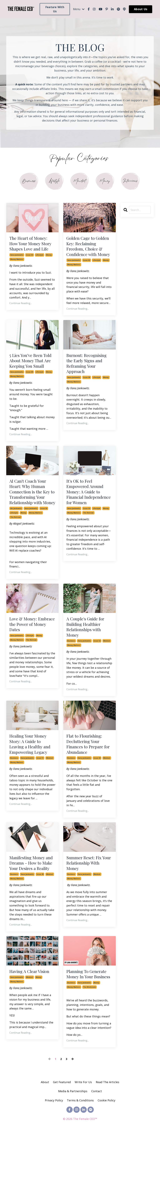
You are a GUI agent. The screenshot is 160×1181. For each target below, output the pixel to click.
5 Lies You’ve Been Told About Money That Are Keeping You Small (31, 374)
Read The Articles (107, 1130)
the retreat (15, 544)
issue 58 (86, 390)
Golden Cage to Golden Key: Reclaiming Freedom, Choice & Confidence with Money (88, 251)
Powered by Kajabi (80, 1172)
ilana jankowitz (16, 264)
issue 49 (40, 915)
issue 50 (97, 791)
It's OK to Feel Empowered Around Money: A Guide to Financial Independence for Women (87, 514)
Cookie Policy (106, 1149)
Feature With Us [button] (54, 9)
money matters (16, 268)
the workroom (89, 1036)
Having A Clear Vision (32, 1013)
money (49, 264)
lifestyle (39, 264)
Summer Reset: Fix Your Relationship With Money (86, 897)
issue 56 (43, 536)
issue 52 (97, 671)
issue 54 (86, 536)
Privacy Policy (54, 1149)
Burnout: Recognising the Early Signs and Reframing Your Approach (89, 374)
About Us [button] (140, 9)
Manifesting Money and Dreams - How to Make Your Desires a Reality (31, 900)
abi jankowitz (16, 536)
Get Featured (62, 1130)
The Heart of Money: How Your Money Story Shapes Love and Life (30, 248)
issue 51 (40, 791)
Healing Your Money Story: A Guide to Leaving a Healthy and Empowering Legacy (32, 775)
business (71, 671)
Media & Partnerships (72, 1140)
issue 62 (86, 270)
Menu (79, 9)
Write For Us (84, 1130)
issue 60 (29, 390)
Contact (96, 1140)
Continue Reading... (20, 312)
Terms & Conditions (80, 1149)
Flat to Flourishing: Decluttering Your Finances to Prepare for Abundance (87, 775)
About (45, 1130)
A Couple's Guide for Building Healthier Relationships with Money (87, 655)
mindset (106, 671)
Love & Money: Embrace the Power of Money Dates (32, 652)
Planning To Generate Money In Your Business (89, 1019)
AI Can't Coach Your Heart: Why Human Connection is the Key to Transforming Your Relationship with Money (32, 514)
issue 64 (29, 264)
